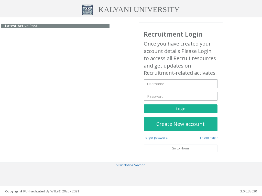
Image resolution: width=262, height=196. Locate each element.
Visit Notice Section (131, 165)
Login (180, 108)
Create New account (180, 123)
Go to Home (181, 148)
